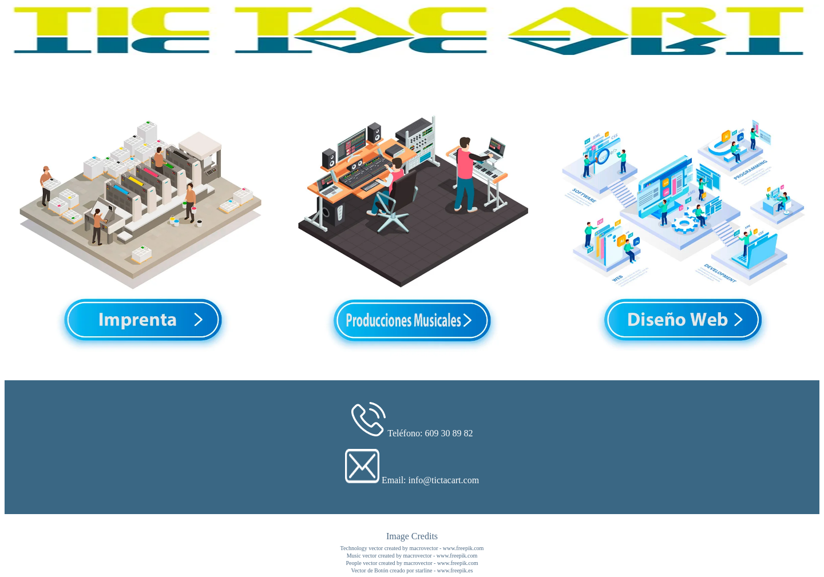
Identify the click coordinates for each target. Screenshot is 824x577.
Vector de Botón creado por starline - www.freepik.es (412, 570)
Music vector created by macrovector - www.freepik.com (412, 555)
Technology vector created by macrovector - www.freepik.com (412, 548)
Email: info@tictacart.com (430, 480)
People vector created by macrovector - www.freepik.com (412, 563)
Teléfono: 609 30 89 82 (430, 433)
